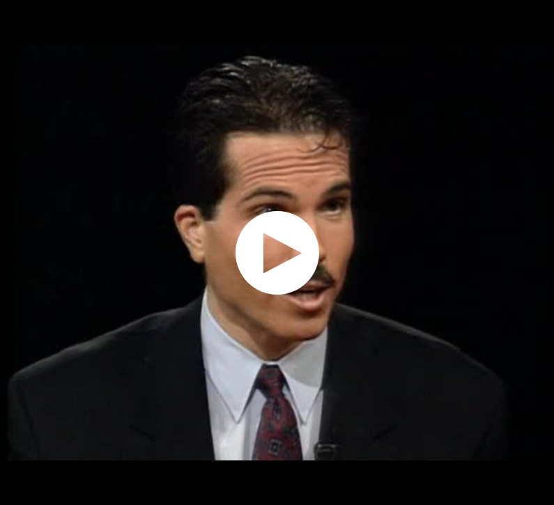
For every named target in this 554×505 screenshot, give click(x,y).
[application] (277, 252)
